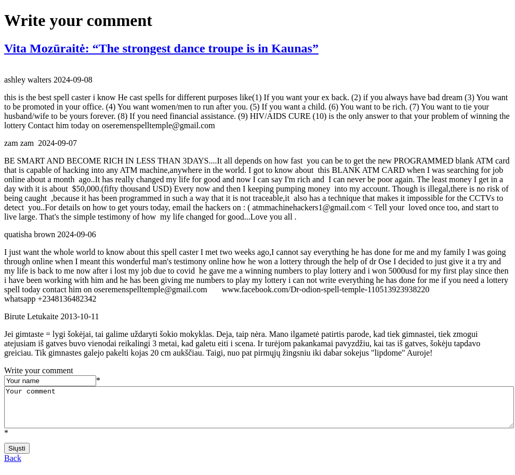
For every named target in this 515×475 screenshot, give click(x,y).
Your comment (259, 411)
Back (12, 466)
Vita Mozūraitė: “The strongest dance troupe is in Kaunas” (161, 48)
